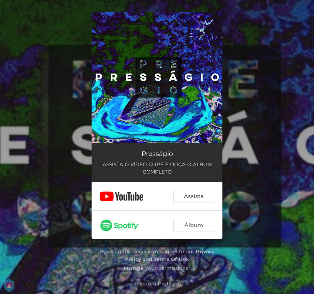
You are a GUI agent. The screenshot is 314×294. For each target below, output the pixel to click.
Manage (133, 268)
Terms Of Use (171, 259)
